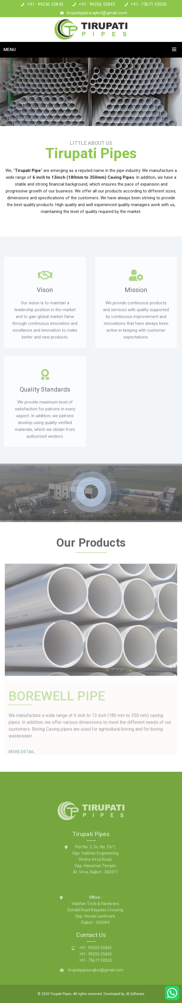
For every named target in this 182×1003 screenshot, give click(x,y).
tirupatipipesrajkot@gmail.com (97, 12)
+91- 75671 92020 (149, 4)
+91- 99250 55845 (45, 4)
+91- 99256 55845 (97, 4)
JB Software (134, 994)
